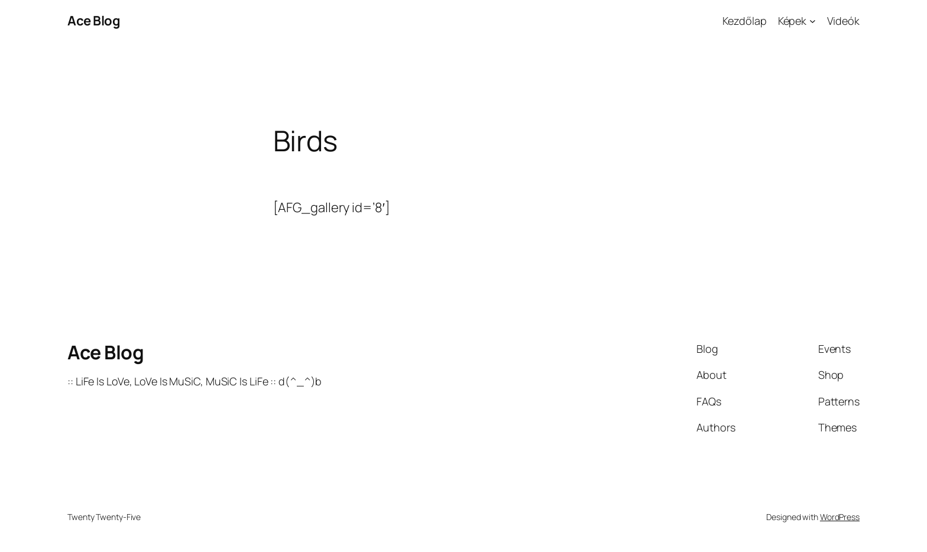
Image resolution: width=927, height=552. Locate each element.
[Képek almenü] (812, 21)
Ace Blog (93, 21)
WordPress (840, 516)
